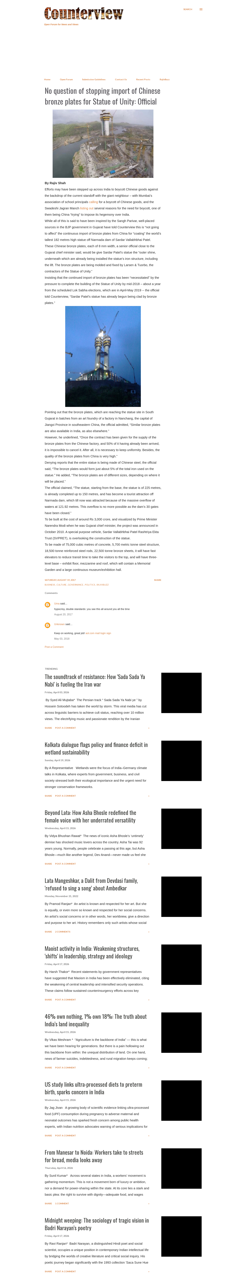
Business (50, 584)
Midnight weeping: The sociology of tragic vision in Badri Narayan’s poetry (97, 1224)
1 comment (62, 1203)
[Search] (187, 9)
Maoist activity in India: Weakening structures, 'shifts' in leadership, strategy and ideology (92, 952)
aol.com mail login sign (98, 633)
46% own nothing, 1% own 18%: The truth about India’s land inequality (96, 1020)
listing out (87, 208)
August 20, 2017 (63, 614)
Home (47, 79)
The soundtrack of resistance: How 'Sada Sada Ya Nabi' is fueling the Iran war (95, 680)
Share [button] (157, 580)
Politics (90, 584)
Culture (62, 584)
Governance (76, 584)
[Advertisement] (123, 52)
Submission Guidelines (94, 79)
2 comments (62, 931)
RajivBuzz (165, 79)
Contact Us (121, 79)
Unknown (59, 624)
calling (93, 202)
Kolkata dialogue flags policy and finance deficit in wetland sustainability (96, 748)
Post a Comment (54, 647)
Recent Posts (143, 79)
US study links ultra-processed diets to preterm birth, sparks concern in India (93, 1088)
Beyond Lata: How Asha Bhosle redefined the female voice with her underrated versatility (90, 816)
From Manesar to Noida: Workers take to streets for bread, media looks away (94, 1156)
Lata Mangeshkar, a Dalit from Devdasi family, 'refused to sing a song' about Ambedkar (91, 884)
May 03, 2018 (61, 638)
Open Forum (66, 79)
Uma (57, 603)
